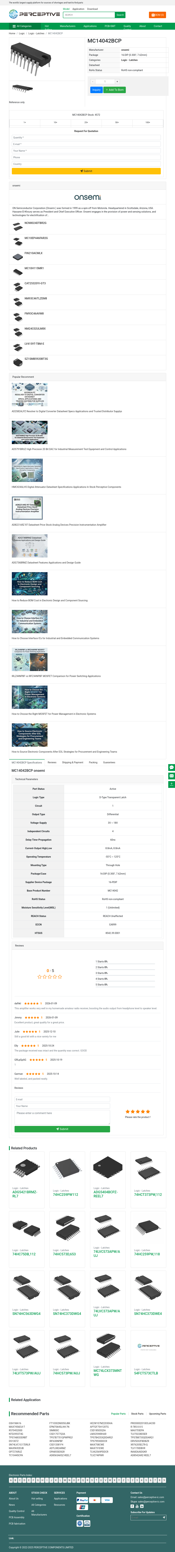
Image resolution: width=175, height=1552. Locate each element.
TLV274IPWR (97, 1455)
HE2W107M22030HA (101, 1423)
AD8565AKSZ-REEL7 (60, 1455)
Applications (90, 26)
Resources (59, 1504)
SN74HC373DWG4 (67, 1314)
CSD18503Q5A (98, 1430)
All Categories (24, 26)
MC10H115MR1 (34, 268)
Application (78, 9)
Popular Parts (118, 1413)
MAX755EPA (137, 1430)
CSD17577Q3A (57, 1434)
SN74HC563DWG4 (27, 1314)
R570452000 (15, 1430)
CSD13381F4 (56, 1444)
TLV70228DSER (139, 1434)
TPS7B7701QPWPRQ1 (61, 1437)
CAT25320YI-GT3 (35, 283)
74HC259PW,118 (147, 1254)
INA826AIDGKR (139, 1451)
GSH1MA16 (15, 1423)
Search (120, 15)
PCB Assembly (16, 1517)
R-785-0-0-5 (137, 1426)
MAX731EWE (97, 1448)
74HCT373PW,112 (148, 1195)
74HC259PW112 (65, 1195)
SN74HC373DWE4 (148, 1314)
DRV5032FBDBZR (140, 1441)
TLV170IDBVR (138, 1448)
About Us (14, 1498)
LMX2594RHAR (98, 1434)
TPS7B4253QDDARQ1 (101, 1437)
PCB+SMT (110, 26)
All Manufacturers (39, 1513)
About (142, 26)
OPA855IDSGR (57, 1451)
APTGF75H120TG (99, 1426)
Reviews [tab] (52, 762)
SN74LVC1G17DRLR (19, 1444)
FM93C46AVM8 (34, 313)
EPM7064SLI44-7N (59, 1426)
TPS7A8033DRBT (18, 1437)
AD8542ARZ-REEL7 (141, 1455)
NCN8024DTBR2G (36, 223)
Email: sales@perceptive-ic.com (147, 1497)
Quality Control (127, 28)
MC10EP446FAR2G (36, 238)
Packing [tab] (93, 762)
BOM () (157, 15)
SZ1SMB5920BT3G (36, 358)
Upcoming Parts (157, 1413)
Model (66, 9)
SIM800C (54, 1430)
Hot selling (37, 1498)
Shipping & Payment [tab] (72, 762)
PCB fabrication (17, 1523)
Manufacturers (67, 26)
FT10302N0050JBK (60, 1423)
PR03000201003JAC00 (143, 1423)
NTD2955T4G (16, 1434)
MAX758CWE (97, 1444)
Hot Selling (48, 28)
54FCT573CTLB (146, 1373)
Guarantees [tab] (109, 762)
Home (12, 33)
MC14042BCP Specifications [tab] (27, 762)
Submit (86, 171)
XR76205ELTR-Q (139, 1444)
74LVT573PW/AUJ (27, 1373)
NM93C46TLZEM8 (36, 298)
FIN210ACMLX (34, 253)
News (12, 1504)
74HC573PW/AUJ (66, 1373)
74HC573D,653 (64, 1254)
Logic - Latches (36, 33)
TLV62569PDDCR (99, 1451)
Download (92, 9)
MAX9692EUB (16, 1448)
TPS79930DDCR (98, 1441)
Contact (158, 26)
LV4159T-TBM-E (34, 343)
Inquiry (96, 89)
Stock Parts (137, 1413)
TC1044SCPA (16, 1455)
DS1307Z (14, 1441)
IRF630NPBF (56, 1441)
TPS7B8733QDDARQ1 (142, 1437)
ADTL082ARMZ (58, 1448)
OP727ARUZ (15, 1451)
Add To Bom (115, 89)
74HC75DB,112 (24, 1254)
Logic (22, 33)
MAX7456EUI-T (17, 1426)
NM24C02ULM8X (35, 328)
